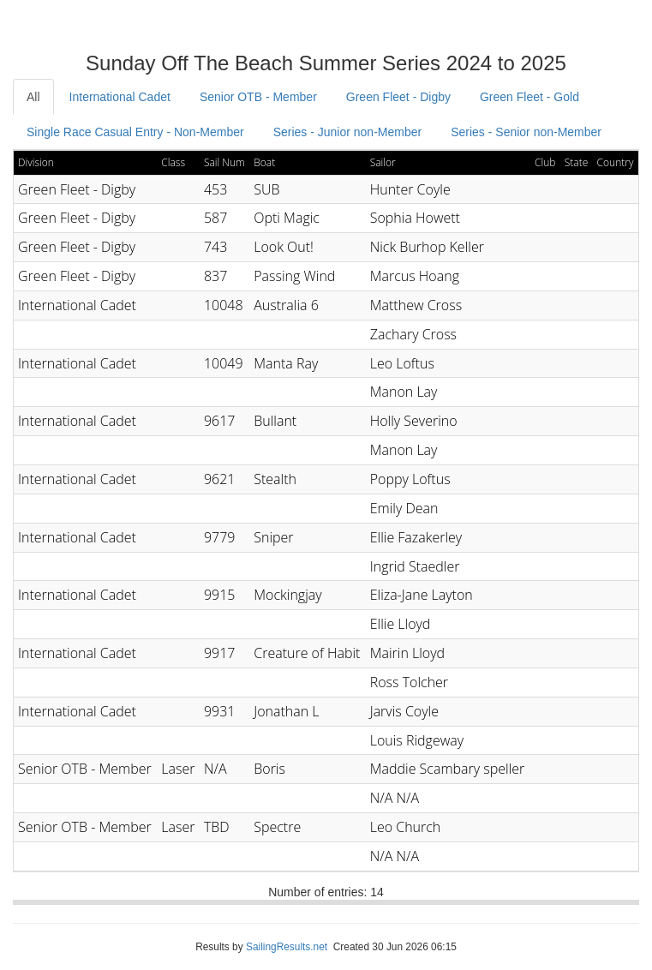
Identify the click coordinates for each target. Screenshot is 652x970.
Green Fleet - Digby (398, 97)
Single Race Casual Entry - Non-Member (135, 132)
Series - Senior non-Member (526, 132)
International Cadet (119, 97)
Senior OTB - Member (258, 97)
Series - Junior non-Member (347, 132)
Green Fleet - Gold (529, 97)
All (33, 97)
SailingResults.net (286, 947)
